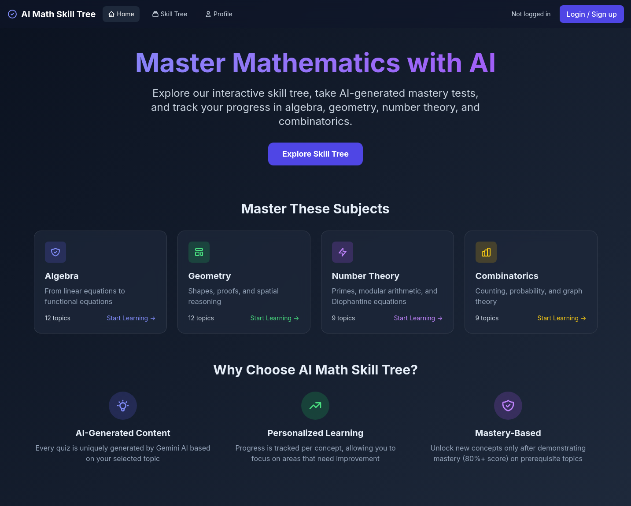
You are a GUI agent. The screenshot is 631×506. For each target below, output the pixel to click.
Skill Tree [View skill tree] (169, 14)
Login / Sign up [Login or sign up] (592, 14)
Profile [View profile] (218, 14)
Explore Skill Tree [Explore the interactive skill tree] (315, 153)
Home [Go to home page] (121, 14)
